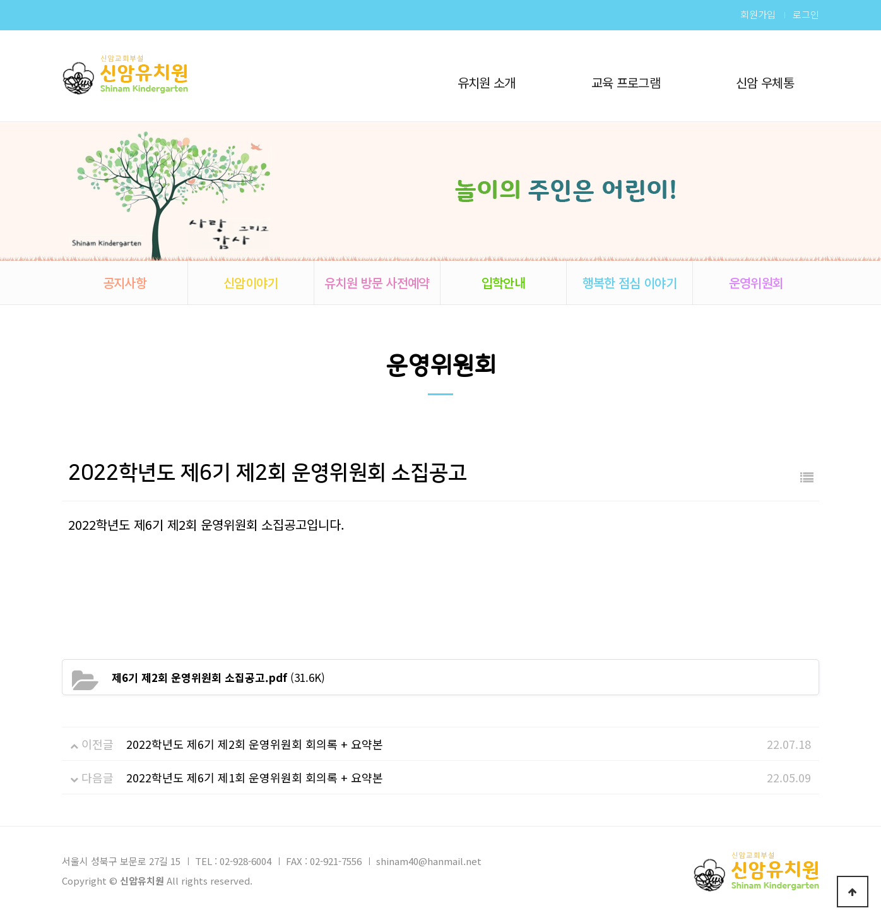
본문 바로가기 (0, 0)
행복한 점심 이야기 (629, 282)
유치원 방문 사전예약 (377, 282)
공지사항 (124, 282)
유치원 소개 (487, 82)
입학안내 (503, 282)
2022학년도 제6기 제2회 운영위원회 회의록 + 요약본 (254, 744)
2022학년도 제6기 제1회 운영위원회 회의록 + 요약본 (254, 777)
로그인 (806, 14)
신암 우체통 (765, 82)
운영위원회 (756, 282)
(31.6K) (218, 677)
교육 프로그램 (625, 82)
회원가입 (758, 14)
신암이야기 (250, 282)
